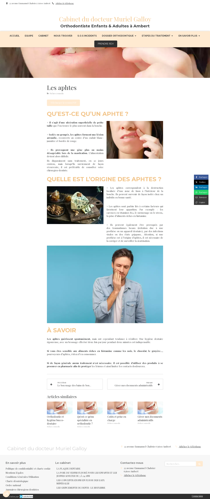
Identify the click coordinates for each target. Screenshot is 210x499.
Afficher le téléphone (64, 3)
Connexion (197, 495)
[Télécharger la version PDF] (63, 103)
